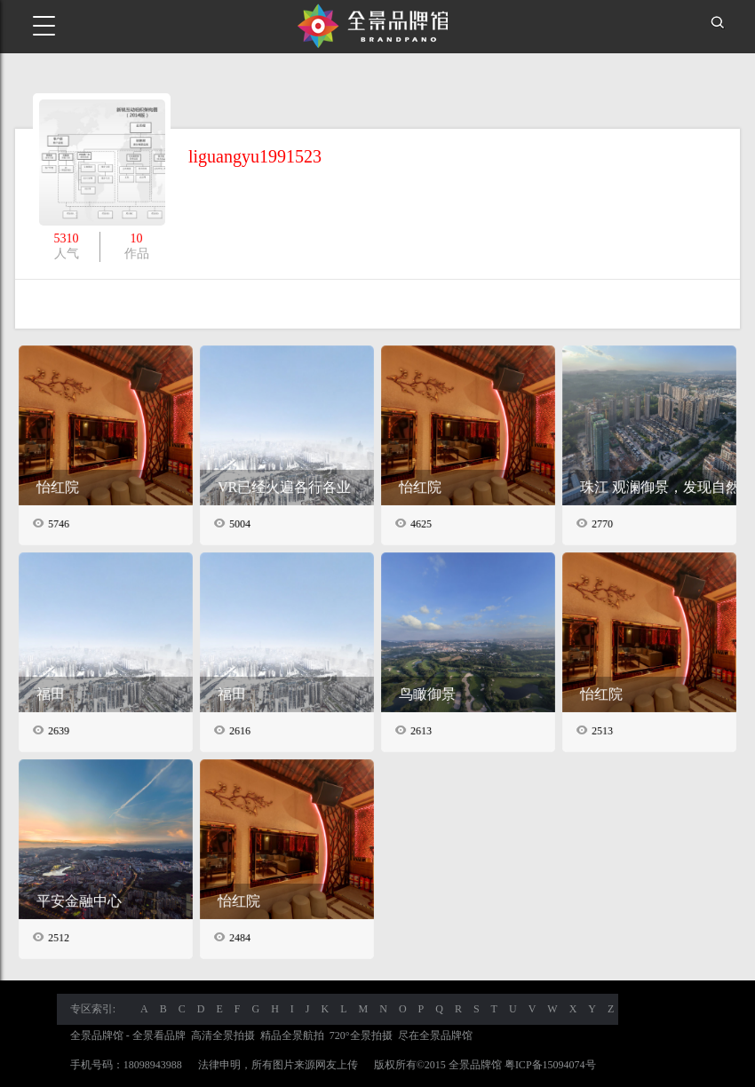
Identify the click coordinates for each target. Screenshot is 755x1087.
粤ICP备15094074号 (550, 1065)
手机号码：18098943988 (126, 1065)
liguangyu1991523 (255, 156)
